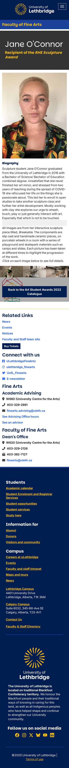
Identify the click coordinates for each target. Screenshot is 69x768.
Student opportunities (21, 503)
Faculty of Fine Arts (22, 24)
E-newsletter (13, 379)
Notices (7, 333)
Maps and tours (17, 574)
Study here (13, 515)
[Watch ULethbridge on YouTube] (45, 735)
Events (7, 327)
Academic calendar (19, 488)
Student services (18, 509)
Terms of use (34, 759)
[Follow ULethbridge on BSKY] (38, 735)
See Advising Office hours (20, 416)
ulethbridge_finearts (18, 367)
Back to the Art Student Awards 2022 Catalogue (34, 291)
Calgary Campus (18, 604)
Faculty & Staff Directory (23, 626)
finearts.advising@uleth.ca (26, 410)
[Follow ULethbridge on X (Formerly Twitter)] (31, 735)
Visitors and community (23, 542)
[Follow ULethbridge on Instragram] (24, 735)
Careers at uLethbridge (22, 557)
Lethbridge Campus (20, 589)
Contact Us (14, 619)
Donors (11, 536)
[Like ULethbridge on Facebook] (17, 735)
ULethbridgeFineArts (19, 361)
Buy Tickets (11, 346)
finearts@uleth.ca (19, 460)
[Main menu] (62, 6)
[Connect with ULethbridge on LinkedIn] (52, 735)
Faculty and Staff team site (21, 339)
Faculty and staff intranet (23, 569)
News (6, 321)
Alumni (11, 530)
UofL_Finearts (14, 373)
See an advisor (12, 422)
